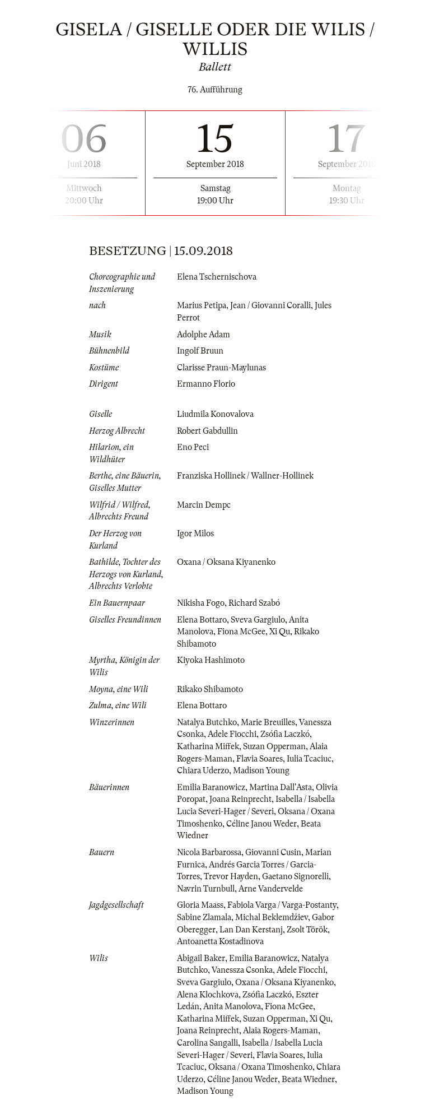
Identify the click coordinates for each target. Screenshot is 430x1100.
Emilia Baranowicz (211, 787)
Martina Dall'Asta (280, 787)
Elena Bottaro (202, 619)
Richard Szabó (254, 602)
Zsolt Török (307, 929)
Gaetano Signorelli (295, 876)
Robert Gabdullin (207, 430)
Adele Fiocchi (232, 734)
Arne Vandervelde (271, 888)
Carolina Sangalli (207, 1042)
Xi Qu (279, 631)
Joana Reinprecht (240, 799)
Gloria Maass (200, 905)
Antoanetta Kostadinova (220, 941)
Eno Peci (193, 447)
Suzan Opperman (274, 746)
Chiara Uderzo (203, 770)
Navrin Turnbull (206, 888)
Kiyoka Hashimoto (211, 660)
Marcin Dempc (204, 504)
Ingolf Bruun (200, 350)
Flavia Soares (259, 758)
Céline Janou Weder (261, 823)
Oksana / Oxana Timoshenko (260, 1066)
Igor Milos (195, 533)
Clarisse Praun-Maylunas (221, 367)
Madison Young (261, 770)
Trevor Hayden (231, 876)
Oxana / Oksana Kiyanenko (226, 562)
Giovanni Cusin (273, 852)
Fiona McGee (241, 631)
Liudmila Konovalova (215, 414)
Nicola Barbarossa (209, 852)
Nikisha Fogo (201, 602)
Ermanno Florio (206, 383)
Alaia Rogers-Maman (280, 1030)
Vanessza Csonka (242, 970)
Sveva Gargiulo (258, 619)
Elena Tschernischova (216, 276)
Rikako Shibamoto (210, 689)
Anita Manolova (232, 1006)
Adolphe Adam (203, 334)
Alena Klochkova (208, 994)
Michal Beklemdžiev (271, 917)
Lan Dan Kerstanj (251, 929)
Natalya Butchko (207, 722)
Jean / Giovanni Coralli (270, 305)
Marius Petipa (201, 305)
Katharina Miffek (208, 746)
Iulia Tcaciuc (309, 758)
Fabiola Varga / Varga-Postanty (281, 905)
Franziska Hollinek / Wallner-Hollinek (245, 475)
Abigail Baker (201, 958)
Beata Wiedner (308, 1079)
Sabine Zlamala (204, 917)
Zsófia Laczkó (285, 734)
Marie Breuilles (268, 722)
